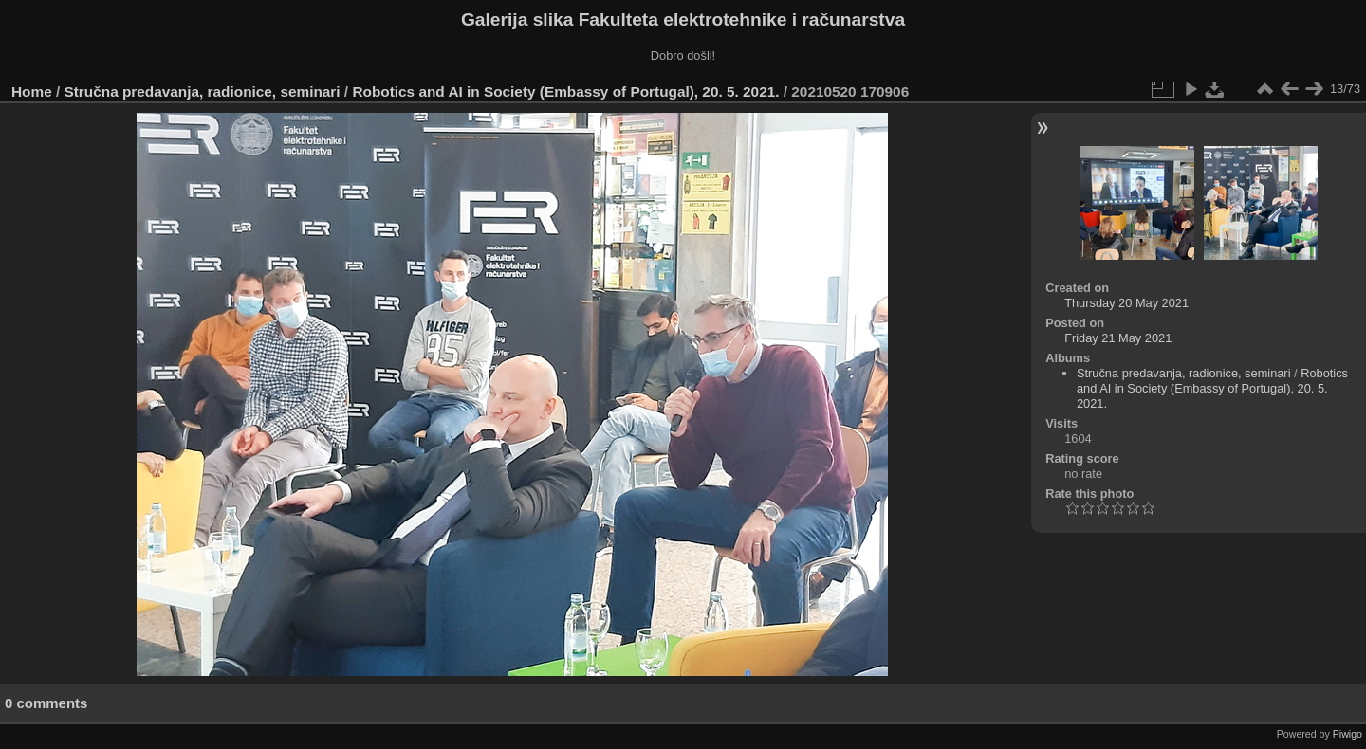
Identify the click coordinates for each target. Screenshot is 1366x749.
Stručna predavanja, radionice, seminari (203, 91)
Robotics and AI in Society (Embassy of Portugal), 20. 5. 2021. (565, 91)
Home (31, 91)
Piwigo (1347, 734)
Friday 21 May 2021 (1118, 338)
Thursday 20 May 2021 (1126, 303)
